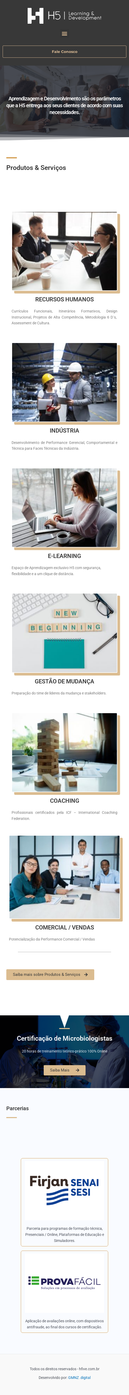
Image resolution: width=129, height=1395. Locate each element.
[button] (64, 33)
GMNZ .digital (79, 1378)
